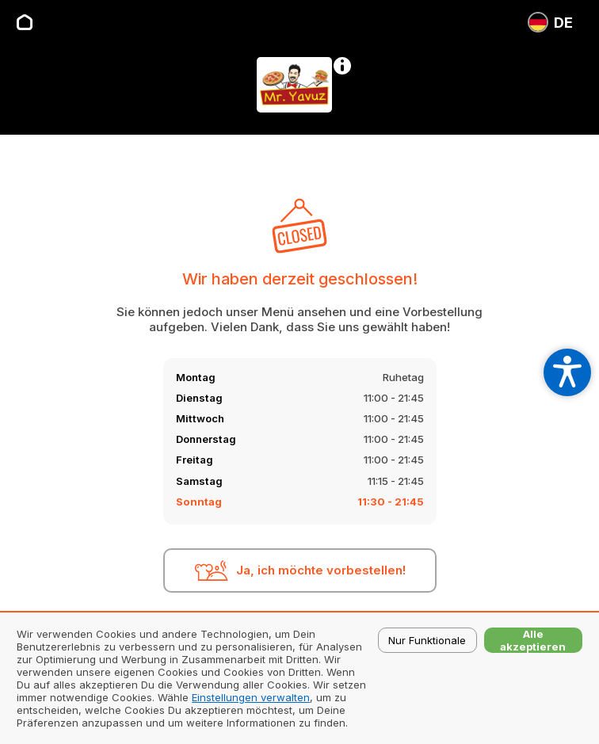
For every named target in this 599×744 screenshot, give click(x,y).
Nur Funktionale (427, 640)
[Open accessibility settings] (567, 372)
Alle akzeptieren (533, 640)
